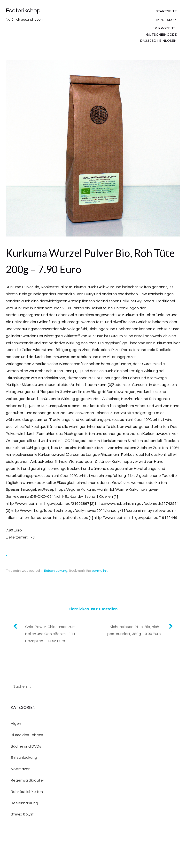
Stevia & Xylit (22, 814)
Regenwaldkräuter (27, 780)
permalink (100, 570)
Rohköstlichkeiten (27, 792)
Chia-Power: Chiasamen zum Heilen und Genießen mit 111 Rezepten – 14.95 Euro (50, 634)
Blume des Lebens (27, 735)
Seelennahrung (24, 803)
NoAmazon (21, 769)
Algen (16, 724)
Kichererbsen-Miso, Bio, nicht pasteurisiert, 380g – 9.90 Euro (134, 630)
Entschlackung (55, 570)
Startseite (166, 11)
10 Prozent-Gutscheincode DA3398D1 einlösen (158, 34)
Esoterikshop (23, 11)
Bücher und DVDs (26, 746)
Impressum (166, 20)
